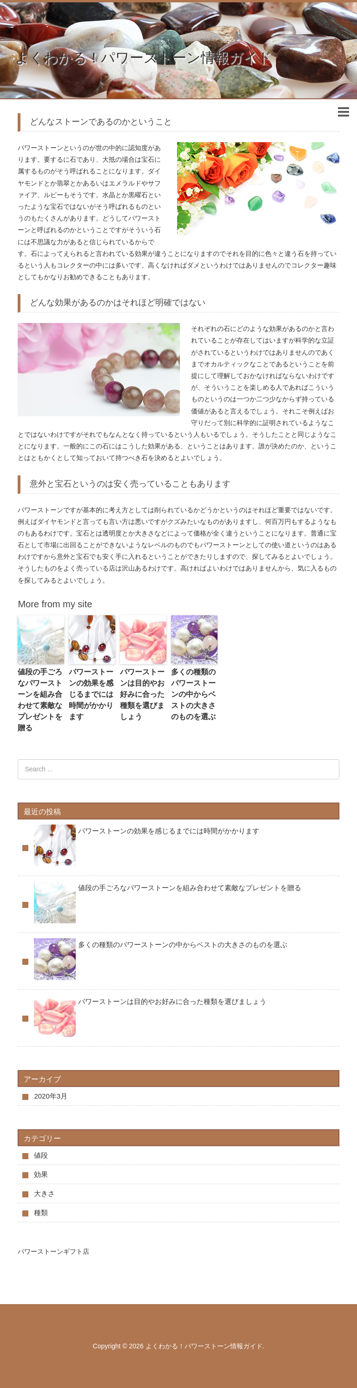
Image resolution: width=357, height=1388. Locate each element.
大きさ (44, 1193)
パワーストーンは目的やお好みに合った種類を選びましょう (142, 694)
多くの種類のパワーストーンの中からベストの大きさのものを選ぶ (193, 694)
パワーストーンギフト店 (53, 1251)
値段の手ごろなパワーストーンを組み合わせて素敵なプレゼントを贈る (40, 700)
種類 (41, 1212)
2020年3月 (50, 1096)
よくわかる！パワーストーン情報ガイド (143, 57)
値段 (41, 1155)
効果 (41, 1174)
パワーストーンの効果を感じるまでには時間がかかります (91, 694)
